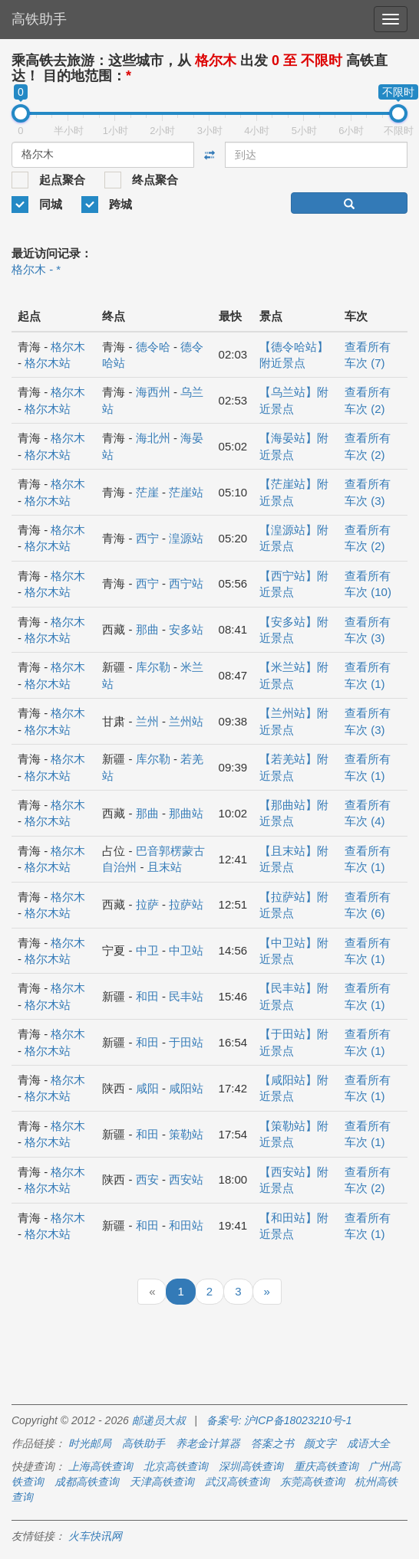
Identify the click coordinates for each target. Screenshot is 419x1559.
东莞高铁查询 (312, 1481)
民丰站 (186, 996)
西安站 (186, 1179)
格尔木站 (48, 362)
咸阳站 (186, 1088)
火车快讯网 (95, 1536)
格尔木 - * (36, 269)
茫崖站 (186, 492)
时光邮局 (89, 1443)
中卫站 (186, 950)
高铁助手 (39, 19)
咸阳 (147, 1088)
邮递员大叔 (159, 1420)
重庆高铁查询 (326, 1466)
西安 (147, 1179)
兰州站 (186, 721)
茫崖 (147, 492)
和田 (147, 996)
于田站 (186, 1042)
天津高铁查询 (162, 1481)
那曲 (147, 629)
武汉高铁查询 (237, 1481)
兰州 (147, 721)
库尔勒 (153, 666)
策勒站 (186, 1134)
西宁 (147, 538)
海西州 (153, 391)
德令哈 (153, 346)
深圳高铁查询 (251, 1466)
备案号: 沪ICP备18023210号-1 (279, 1420)
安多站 (186, 629)
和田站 (186, 1225)
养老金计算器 (208, 1443)
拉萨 (147, 904)
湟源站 (186, 538)
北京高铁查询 (176, 1466)
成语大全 (368, 1443)
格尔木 (68, 346)
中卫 (147, 950)
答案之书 (272, 1443)
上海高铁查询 (100, 1466)
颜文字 (320, 1443)
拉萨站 (186, 904)
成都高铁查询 (86, 1481)
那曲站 (186, 813)
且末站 (164, 866)
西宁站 (186, 583)
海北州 (153, 437)
